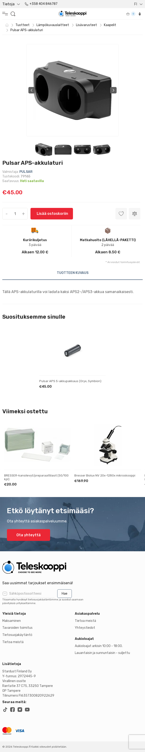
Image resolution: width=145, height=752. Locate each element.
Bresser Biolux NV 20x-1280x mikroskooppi (104, 475)
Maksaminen (11, 621)
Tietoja (8, 4)
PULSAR (26, 172)
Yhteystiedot (85, 628)
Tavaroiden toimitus (17, 628)
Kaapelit (110, 25)
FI (135, 4)
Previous (31, 90)
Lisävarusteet (86, 25)
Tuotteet (22, 25)
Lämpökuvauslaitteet (52, 25)
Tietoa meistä (13, 642)
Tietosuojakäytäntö (17, 635)
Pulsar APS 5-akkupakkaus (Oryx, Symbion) (70, 381)
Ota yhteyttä (28, 535)
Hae (64, 594)
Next (113, 90)
